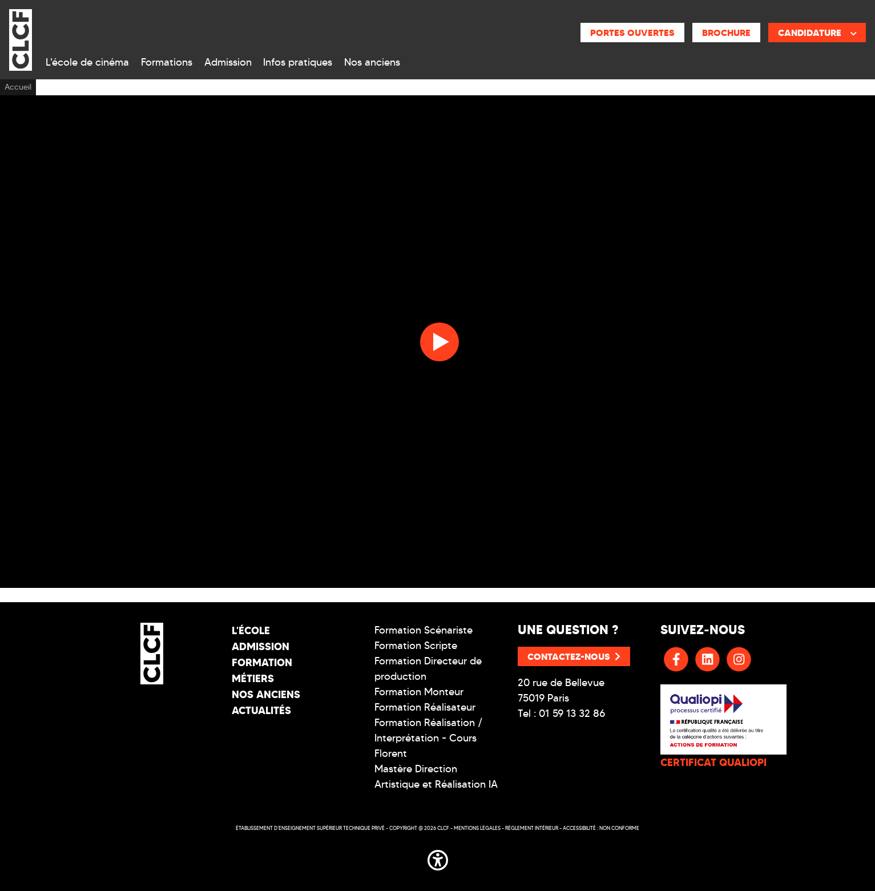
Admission (228, 62)
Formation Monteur (418, 692)
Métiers (253, 678)
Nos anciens (372, 62)
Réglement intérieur (531, 828)
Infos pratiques (297, 62)
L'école (251, 630)
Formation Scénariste (423, 630)
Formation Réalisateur (424, 707)
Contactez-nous (573, 656)
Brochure (726, 32)
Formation (262, 662)
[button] (437, 858)
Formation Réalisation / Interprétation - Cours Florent (428, 738)
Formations (166, 62)
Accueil (18, 87)
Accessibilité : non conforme (601, 828)
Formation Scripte (415, 645)
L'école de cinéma (87, 62)
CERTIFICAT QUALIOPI (713, 762)
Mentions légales (477, 828)
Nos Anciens (266, 694)
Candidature (817, 32)
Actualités (261, 710)
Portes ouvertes (632, 32)
